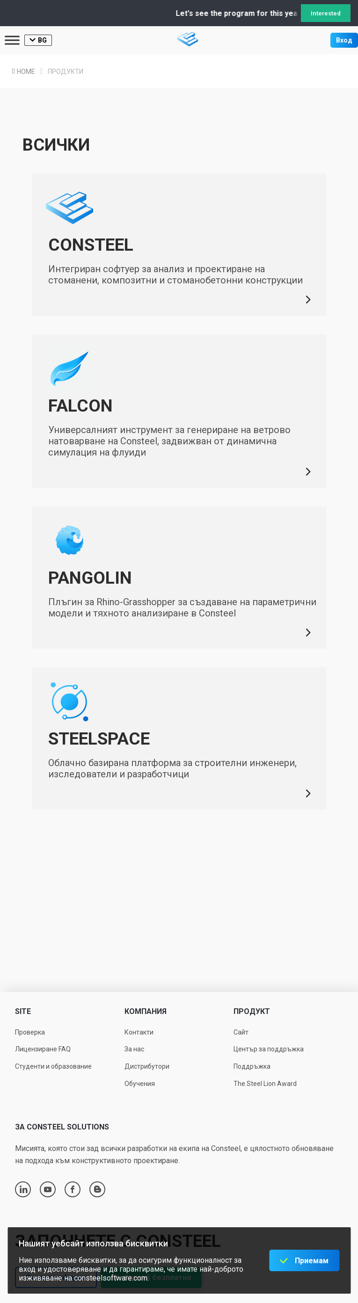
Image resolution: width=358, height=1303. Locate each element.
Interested (326, 13)
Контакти (138, 1032)
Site (23, 1011)
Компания (145, 1011)
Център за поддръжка (269, 1049)
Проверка (30, 1032)
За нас (134, 1049)
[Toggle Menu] (12, 40)
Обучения (139, 1083)
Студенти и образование (53, 1066)
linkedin (23, 1189)
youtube (48, 1189)
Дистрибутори (146, 1066)
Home (30, 71)
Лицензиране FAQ (43, 1049)
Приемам (312, 1260)
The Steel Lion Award (265, 1083)
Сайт (241, 1032)
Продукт (252, 1011)
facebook (72, 1189)
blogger (98, 1189)
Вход (344, 40)
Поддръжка (252, 1066)
